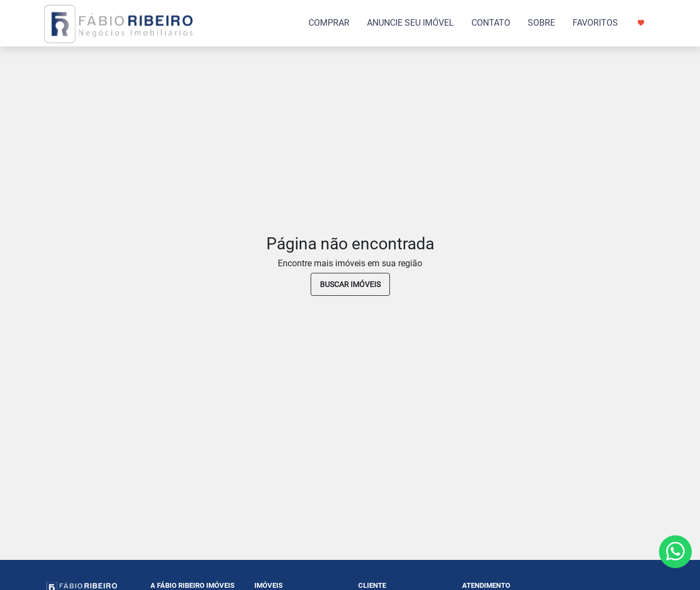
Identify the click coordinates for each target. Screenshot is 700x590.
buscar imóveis (350, 284)
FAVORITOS (608, 22)
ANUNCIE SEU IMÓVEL (410, 22)
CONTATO (490, 22)
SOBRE (541, 22)
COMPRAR (328, 22)
